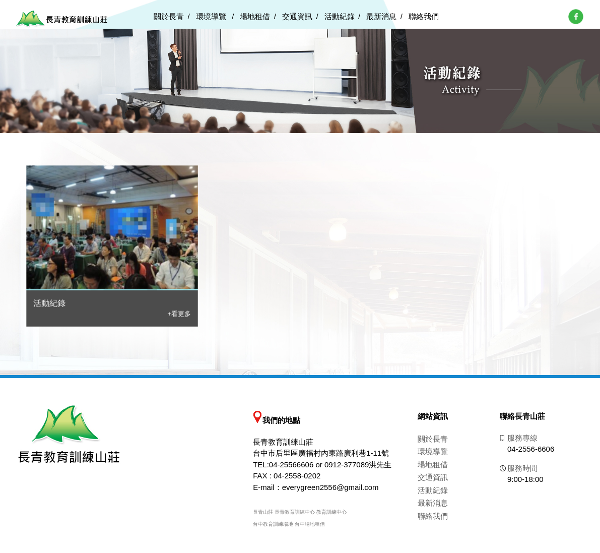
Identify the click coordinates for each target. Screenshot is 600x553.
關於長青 (169, 16)
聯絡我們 (424, 16)
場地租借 (255, 16)
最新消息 (381, 16)
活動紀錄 (339, 16)
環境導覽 (212, 16)
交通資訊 (297, 16)
